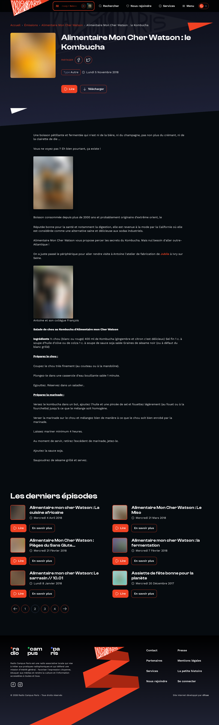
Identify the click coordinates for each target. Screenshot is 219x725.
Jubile (165, 254)
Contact (153, 650)
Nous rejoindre (138, 6)
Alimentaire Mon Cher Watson (62, 25)
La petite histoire (191, 671)
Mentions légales (191, 660)
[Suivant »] (65, 609)
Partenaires (156, 660)
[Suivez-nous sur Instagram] (20, 685)
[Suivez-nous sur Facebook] (13, 685)
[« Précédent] (15, 609)
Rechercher (109, 6)
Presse (184, 650)
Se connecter (188, 681)
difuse (205, 695)
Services (167, 6)
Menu (188, 6)
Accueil (15, 25)
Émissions (31, 25)
